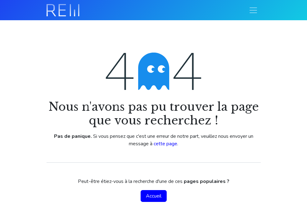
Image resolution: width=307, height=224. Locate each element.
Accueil (153, 196)
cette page (165, 143)
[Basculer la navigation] (253, 10)
